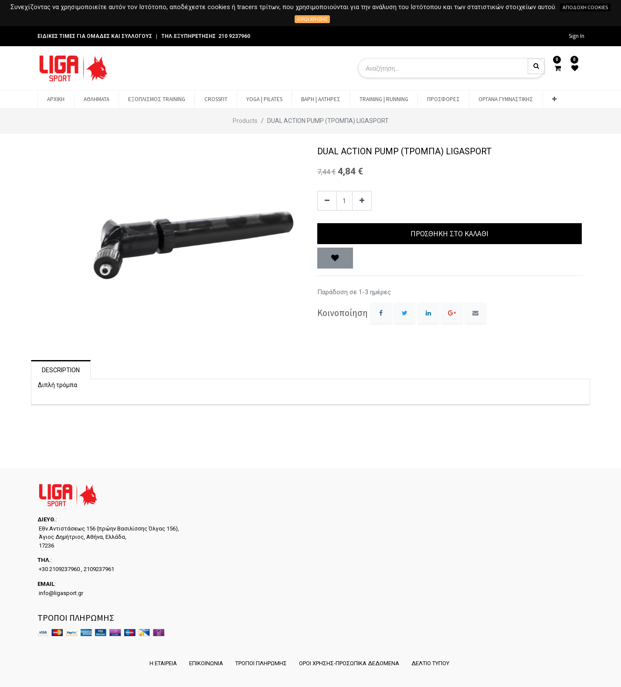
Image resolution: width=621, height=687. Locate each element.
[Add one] (362, 201)
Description (61, 370)
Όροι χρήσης (312, 19)
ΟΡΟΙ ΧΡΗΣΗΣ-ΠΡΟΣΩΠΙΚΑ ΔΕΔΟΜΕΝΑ (349, 663)
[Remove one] (327, 201)
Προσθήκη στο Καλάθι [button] (450, 233)
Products (245, 120)
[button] (554, 99)
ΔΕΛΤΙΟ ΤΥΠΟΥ (430, 663)
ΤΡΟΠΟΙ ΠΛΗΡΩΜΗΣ (261, 663)
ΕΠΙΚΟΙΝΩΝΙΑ (206, 663)
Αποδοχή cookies (585, 7)
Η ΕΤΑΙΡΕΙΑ (163, 663)
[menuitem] (55, 99)
